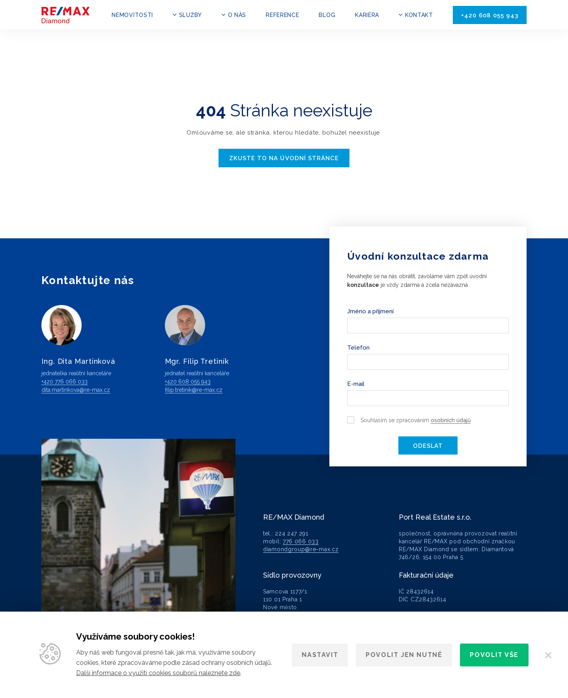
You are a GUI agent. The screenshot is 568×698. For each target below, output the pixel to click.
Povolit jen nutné (404, 655)
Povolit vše (494, 655)
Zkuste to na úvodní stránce (284, 158)
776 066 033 (301, 541)
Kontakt (419, 15)
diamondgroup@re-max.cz (300, 549)
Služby (190, 15)
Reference (282, 15)
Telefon (358, 347)
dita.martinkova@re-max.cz (75, 389)
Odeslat (428, 445)
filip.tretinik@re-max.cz (193, 389)
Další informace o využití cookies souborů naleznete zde (158, 673)
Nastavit (320, 655)
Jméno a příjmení (370, 310)
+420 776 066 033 (64, 381)
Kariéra (367, 15)
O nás (237, 15)
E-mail (355, 383)
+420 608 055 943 (489, 15)
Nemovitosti (132, 15)
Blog (327, 15)
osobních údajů (451, 420)
